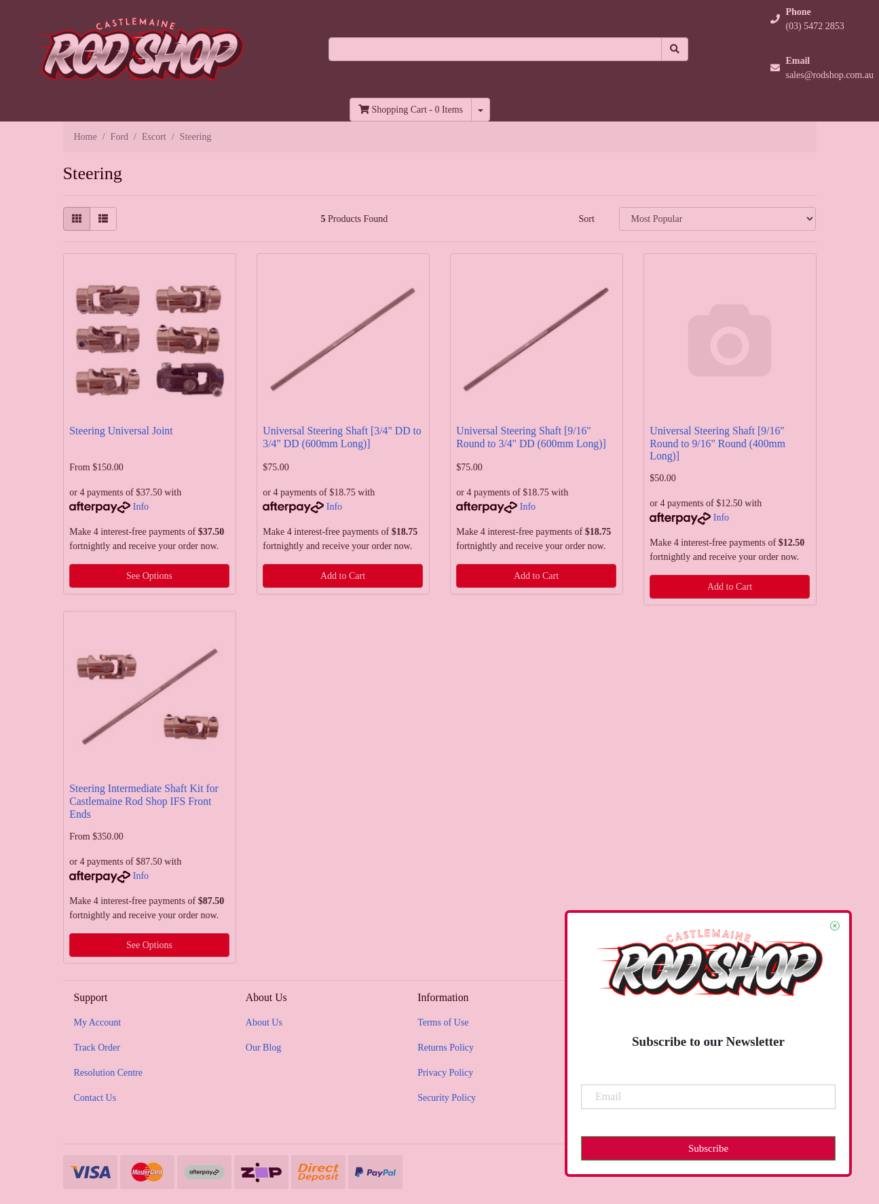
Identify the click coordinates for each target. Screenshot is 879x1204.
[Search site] (674, 49)
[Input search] (495, 49)
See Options (149, 576)
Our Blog (264, 1047)
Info (141, 507)
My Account (97, 1022)
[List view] (103, 219)
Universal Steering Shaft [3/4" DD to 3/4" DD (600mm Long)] (342, 437)
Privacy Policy (445, 1073)
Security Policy (446, 1098)
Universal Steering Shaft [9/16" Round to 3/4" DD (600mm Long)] (530, 437)
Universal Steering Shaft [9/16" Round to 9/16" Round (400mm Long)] (717, 443)
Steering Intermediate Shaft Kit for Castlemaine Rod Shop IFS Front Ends (144, 801)
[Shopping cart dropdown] (480, 109)
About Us (264, 1022)
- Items (410, 110)
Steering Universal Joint (120, 430)
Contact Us (95, 1098)
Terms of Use (442, 1022)
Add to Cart (342, 576)
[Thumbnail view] (76, 219)
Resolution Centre (108, 1073)
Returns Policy (445, 1047)
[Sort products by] (717, 219)
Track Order (97, 1047)
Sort (586, 219)
